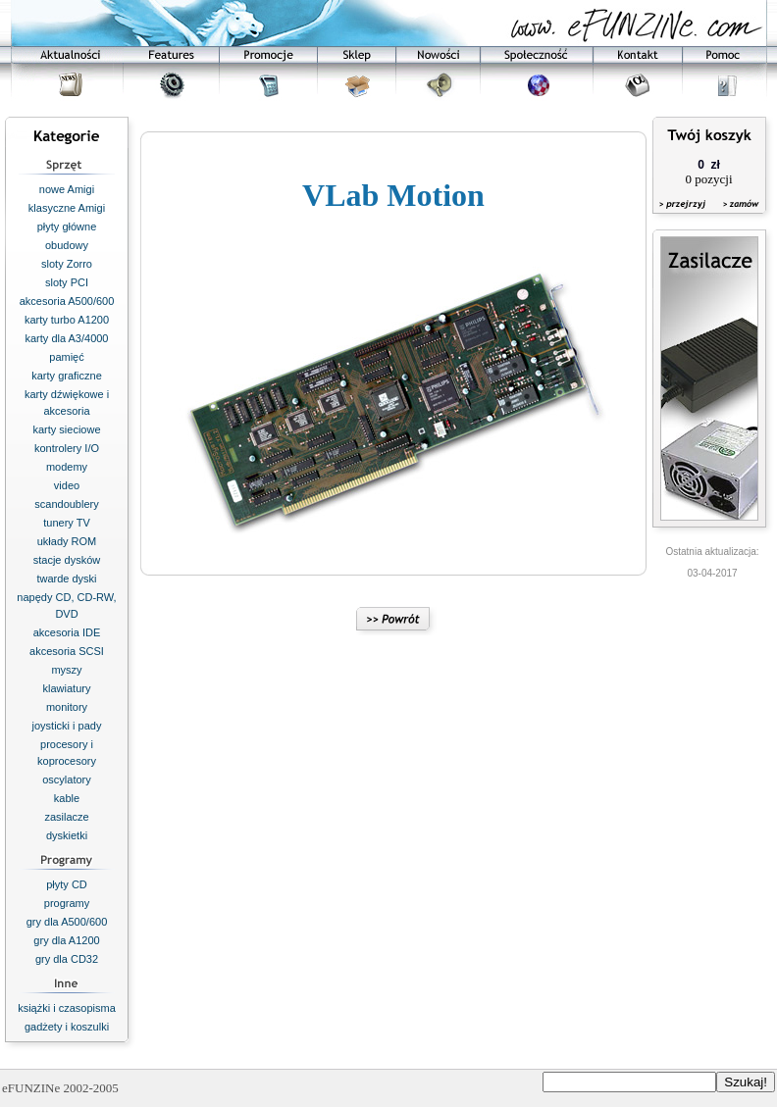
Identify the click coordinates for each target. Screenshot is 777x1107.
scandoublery (66, 504)
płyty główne (67, 226)
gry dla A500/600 (67, 922)
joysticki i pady (67, 725)
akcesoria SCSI (66, 651)
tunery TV (66, 522)
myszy (66, 670)
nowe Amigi (66, 189)
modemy (66, 467)
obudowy (66, 245)
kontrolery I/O (66, 448)
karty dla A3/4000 (66, 338)
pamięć (66, 357)
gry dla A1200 (66, 940)
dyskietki (66, 835)
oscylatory (66, 779)
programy (66, 903)
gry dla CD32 (66, 959)
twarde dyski (66, 578)
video (66, 485)
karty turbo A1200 (67, 320)
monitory (66, 707)
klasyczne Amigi (66, 208)
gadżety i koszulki (67, 1026)
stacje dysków (66, 560)
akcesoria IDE (66, 632)
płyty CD (66, 884)
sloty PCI (66, 282)
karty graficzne (66, 375)
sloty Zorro (66, 264)
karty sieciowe (66, 429)
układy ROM (67, 541)
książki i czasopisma (67, 1008)
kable (66, 798)
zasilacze (66, 817)
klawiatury (67, 688)
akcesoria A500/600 (67, 301)
